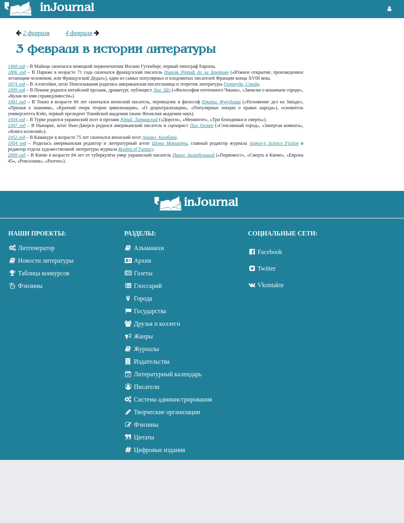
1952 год (16, 137)
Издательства (151, 361)
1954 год (17, 143)
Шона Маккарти (169, 143)
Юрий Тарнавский (139, 119)
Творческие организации (167, 412)
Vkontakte (271, 285)
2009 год (16, 155)
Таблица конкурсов (43, 273)
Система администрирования (173, 399)
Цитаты (144, 437)
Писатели (146, 386)
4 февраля (78, 33)
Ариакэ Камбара (159, 137)
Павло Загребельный (193, 155)
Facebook (270, 251)
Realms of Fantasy (135, 149)
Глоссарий (148, 285)
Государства (150, 311)
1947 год (17, 125)
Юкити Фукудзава (221, 102)
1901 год (17, 102)
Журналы (146, 349)
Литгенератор (36, 248)
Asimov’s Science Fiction (274, 143)
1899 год (16, 90)
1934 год (16, 119)
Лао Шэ (161, 90)
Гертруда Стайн (241, 84)
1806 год (17, 72)
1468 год (16, 66)
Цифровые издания (159, 449)
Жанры (143, 336)
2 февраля (36, 33)
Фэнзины (30, 285)
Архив (142, 260)
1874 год (16, 84)
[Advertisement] (357, 59)
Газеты (143, 273)
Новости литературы (46, 260)
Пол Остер (201, 125)
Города (143, 298)
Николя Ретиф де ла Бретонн (196, 72)
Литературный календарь (168, 374)
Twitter (267, 268)
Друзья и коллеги (157, 323)
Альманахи (149, 248)
